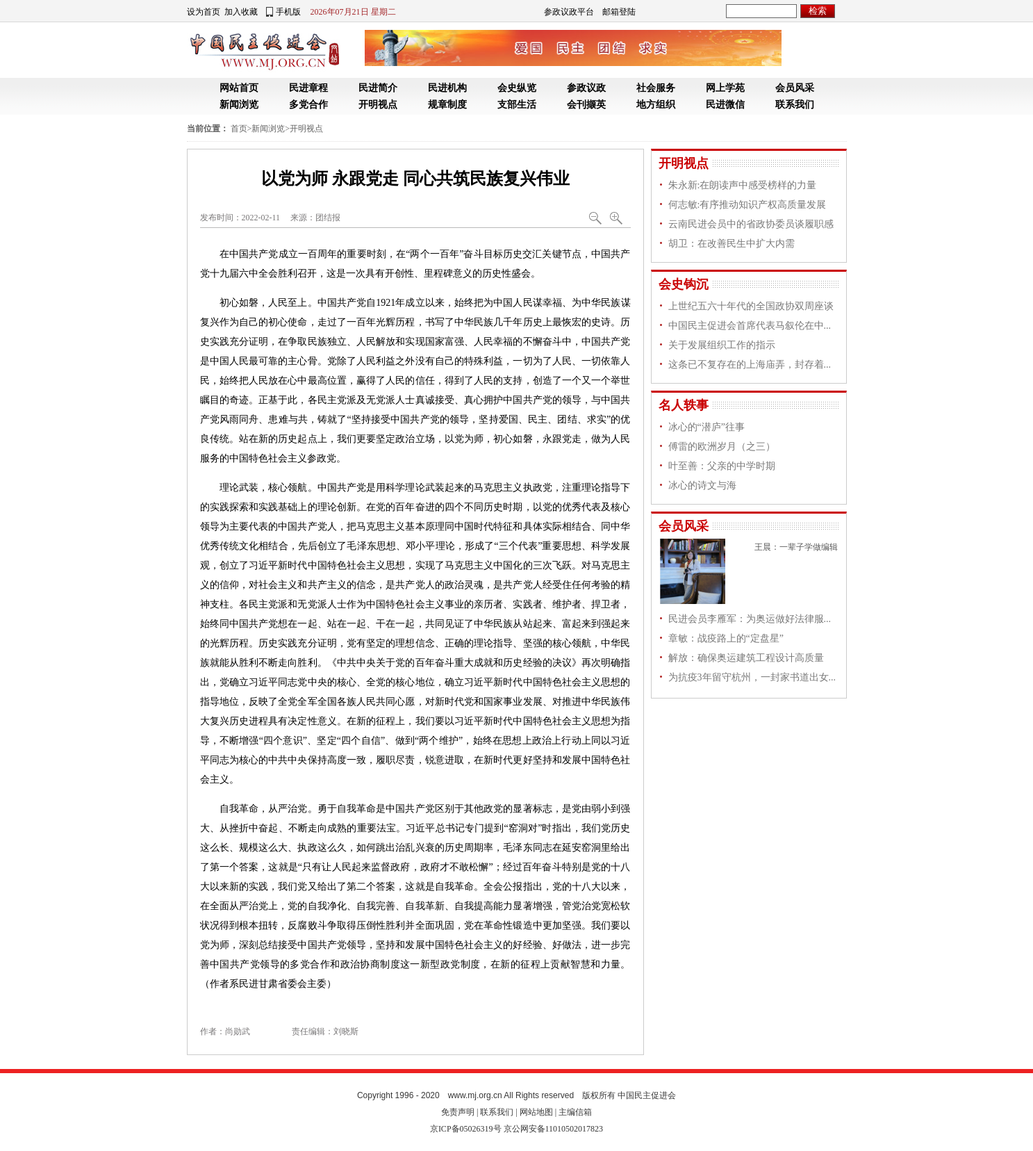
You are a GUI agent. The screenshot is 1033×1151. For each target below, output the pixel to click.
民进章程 (308, 88)
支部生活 (516, 104)
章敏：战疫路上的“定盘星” (726, 638)
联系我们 (794, 104)
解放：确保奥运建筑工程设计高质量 (746, 658)
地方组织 (655, 104)
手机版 (288, 12)
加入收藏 (241, 12)
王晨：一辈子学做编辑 (796, 547)
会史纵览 (516, 88)
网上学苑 (725, 88)
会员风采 (794, 88)
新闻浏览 (239, 104)
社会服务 (655, 88)
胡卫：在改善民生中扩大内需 (731, 243)
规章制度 (447, 104)
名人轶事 (684, 405)
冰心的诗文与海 (702, 485)
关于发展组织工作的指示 (721, 345)
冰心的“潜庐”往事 (706, 427)
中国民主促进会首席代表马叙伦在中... (750, 325)
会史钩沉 (684, 284)
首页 (239, 128)
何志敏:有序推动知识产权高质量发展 (747, 204)
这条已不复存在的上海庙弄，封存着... (750, 364)
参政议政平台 (569, 12)
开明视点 (377, 104)
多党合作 (308, 104)
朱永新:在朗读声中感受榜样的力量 (742, 185)
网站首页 (239, 88)
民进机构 (447, 88)
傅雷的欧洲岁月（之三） (721, 446)
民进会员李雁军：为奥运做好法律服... (750, 619)
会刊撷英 (586, 104)
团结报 (327, 217)
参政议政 (586, 88)
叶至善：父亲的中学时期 (721, 466)
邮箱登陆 (619, 12)
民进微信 (725, 104)
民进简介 (377, 88)
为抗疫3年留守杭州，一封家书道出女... (752, 677)
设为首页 (203, 12)
